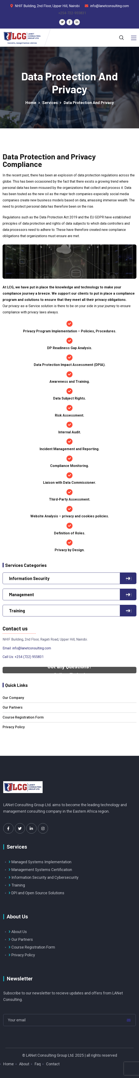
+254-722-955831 (72, 13)
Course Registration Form (23, 717)
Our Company (13, 698)
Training (69, 611)
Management (69, 594)
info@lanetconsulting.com (31, 648)
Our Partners (13, 707)
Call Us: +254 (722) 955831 (23, 657)
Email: (7, 648)
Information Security (69, 578)
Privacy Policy (14, 727)
